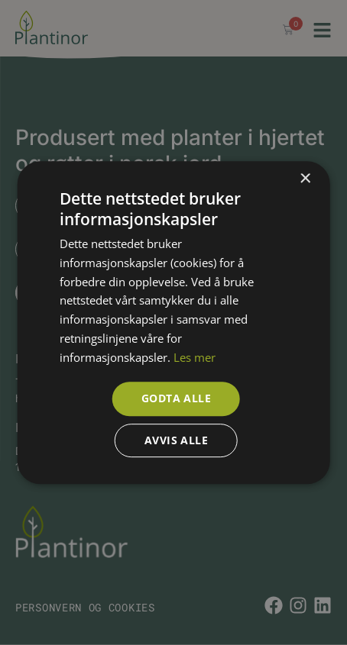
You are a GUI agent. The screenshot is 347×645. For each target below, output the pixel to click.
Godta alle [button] (176, 399)
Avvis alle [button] (176, 440)
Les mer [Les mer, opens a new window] (195, 357)
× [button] (304, 179)
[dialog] (173, 322)
